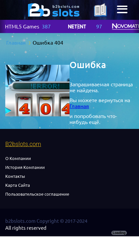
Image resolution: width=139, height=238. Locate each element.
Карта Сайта (17, 185)
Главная (79, 106)
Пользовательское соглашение (37, 194)
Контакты (15, 176)
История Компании (25, 167)
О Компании (18, 158)
